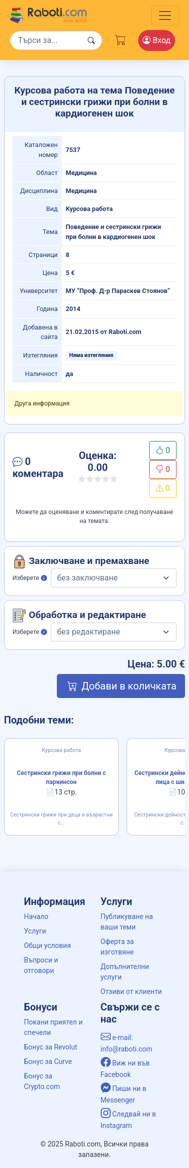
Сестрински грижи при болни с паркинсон (61, 778)
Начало (36, 916)
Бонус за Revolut (50, 1047)
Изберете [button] (29, 578)
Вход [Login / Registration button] (157, 40)
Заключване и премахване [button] (80, 561)
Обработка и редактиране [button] (79, 615)
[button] (37, 470)
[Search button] (91, 40)
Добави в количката (121, 686)
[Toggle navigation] (165, 16)
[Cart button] (120, 38)
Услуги (35, 931)
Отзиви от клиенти (131, 992)
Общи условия (47, 946)
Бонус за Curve (48, 1062)
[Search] (56, 40)
